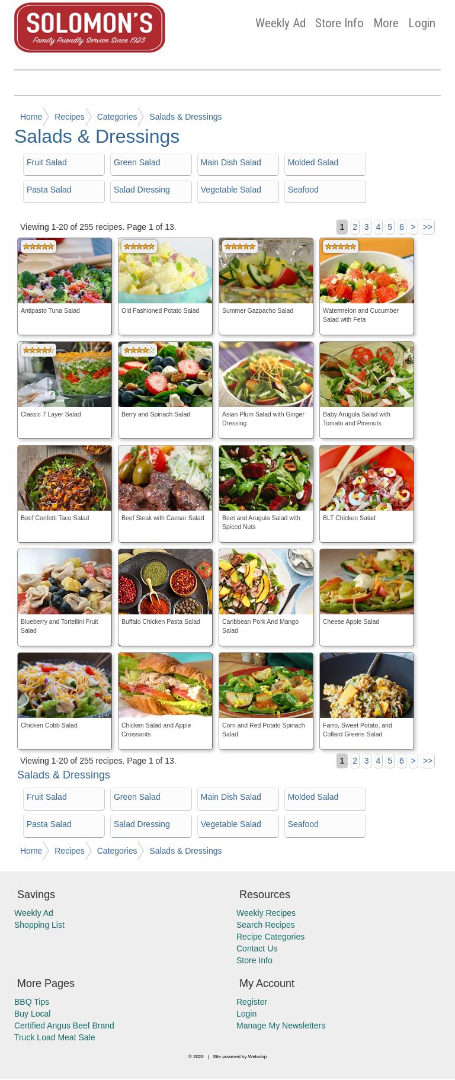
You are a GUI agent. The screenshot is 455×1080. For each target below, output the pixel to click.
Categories (117, 116)
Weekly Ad (280, 23)
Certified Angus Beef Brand (64, 1025)
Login (421, 23)
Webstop (257, 1056)
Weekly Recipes (266, 913)
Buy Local (32, 1013)
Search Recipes (265, 925)
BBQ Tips (31, 1002)
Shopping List (39, 925)
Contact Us (256, 948)
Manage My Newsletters (280, 1025)
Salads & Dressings (185, 116)
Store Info (339, 23)
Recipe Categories (270, 936)
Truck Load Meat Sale (54, 1037)
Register (251, 1002)
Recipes (70, 116)
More (386, 23)
